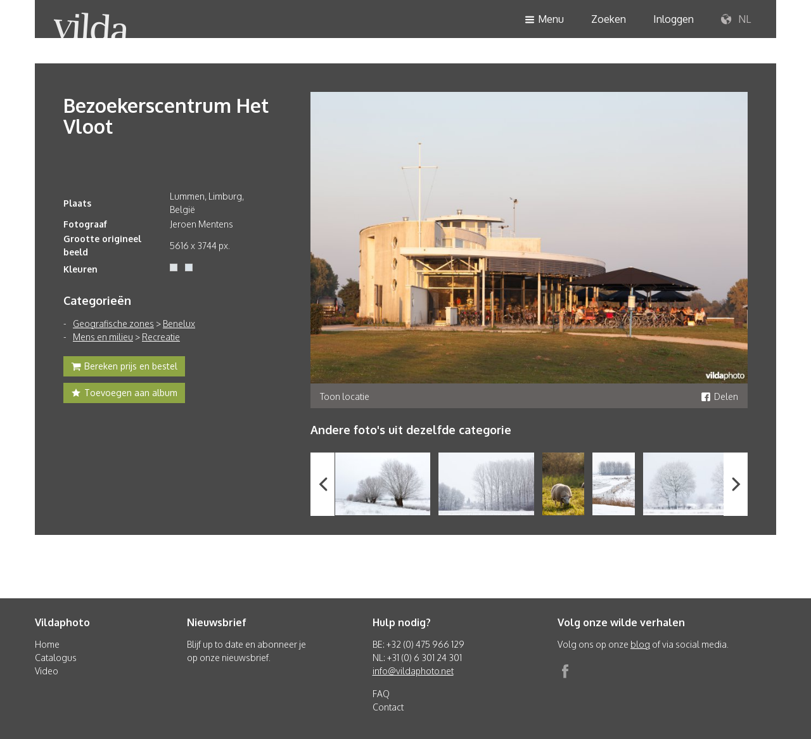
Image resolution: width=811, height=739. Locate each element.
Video (46, 670)
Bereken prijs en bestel (124, 368)
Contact (388, 707)
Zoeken (608, 19)
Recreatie (161, 336)
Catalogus (56, 657)
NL (736, 20)
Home (47, 644)
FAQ (381, 693)
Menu (544, 20)
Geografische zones (113, 323)
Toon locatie (344, 396)
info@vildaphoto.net (413, 670)
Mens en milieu (103, 336)
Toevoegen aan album (124, 394)
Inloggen (673, 19)
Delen (719, 396)
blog (640, 644)
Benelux (179, 323)
